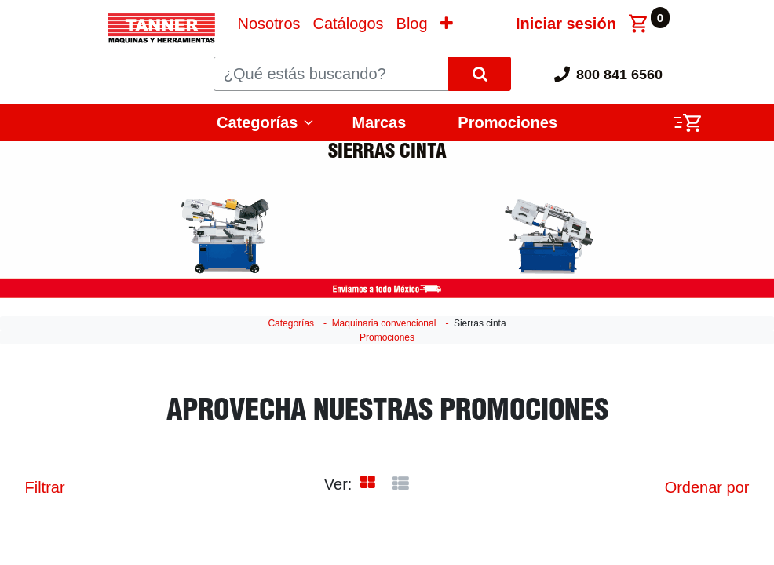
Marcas (379, 122)
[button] (446, 23)
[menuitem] (268, 23)
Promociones (507, 122)
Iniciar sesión (566, 23)
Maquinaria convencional (384, 323)
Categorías (257, 122)
